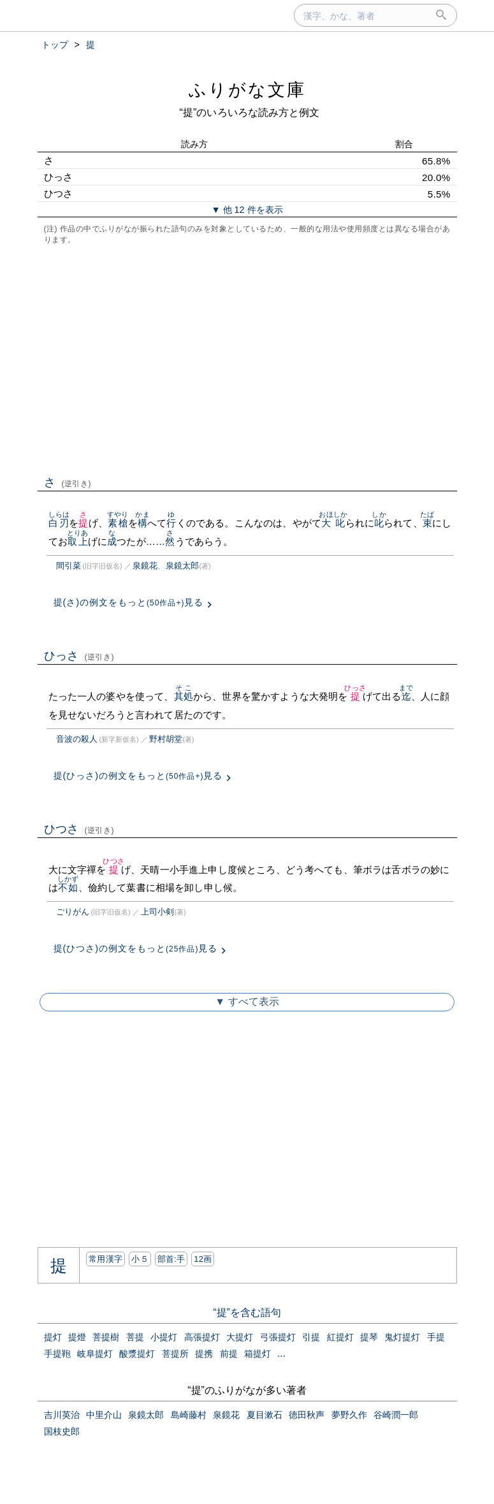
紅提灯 (340, 1337)
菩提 (135, 1337)
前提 (229, 1354)
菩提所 (175, 1354)
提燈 (77, 1337)
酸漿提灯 (137, 1354)
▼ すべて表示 (247, 1001)
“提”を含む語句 (247, 1312)
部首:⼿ (171, 1259)
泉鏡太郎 (182, 565)
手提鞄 (57, 1354)
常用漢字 (105, 1259)
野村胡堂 (165, 739)
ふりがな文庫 (247, 89)
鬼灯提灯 (402, 1337)
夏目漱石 (264, 1415)
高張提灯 (202, 1337)
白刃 (58, 522)
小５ (140, 1259)
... (281, 1353)
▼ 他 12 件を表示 (246, 210)
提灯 (53, 1337)
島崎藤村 (189, 1415)
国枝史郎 (62, 1431)
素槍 (117, 522)
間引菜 (68, 565)
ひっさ (79, 655)
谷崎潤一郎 (396, 1415)
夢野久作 (349, 1415)
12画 (203, 1259)
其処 (183, 696)
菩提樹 (105, 1337)
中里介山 (104, 1415)
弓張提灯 (278, 1337)
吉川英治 (62, 1415)
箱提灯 (257, 1354)
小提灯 (163, 1337)
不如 (67, 887)
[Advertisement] (247, 359)
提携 (204, 1354)
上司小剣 (157, 911)
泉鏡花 (145, 565)
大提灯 (239, 1337)
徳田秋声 (306, 1415)
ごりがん (72, 911)
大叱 (333, 522)
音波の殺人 (77, 739)
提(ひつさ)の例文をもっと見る (136, 948)
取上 (77, 541)
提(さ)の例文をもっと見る (129, 602)
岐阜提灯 (95, 1354)
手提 (436, 1337)
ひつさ (79, 829)
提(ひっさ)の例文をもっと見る (138, 775)
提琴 (369, 1337)
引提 (311, 1337)
